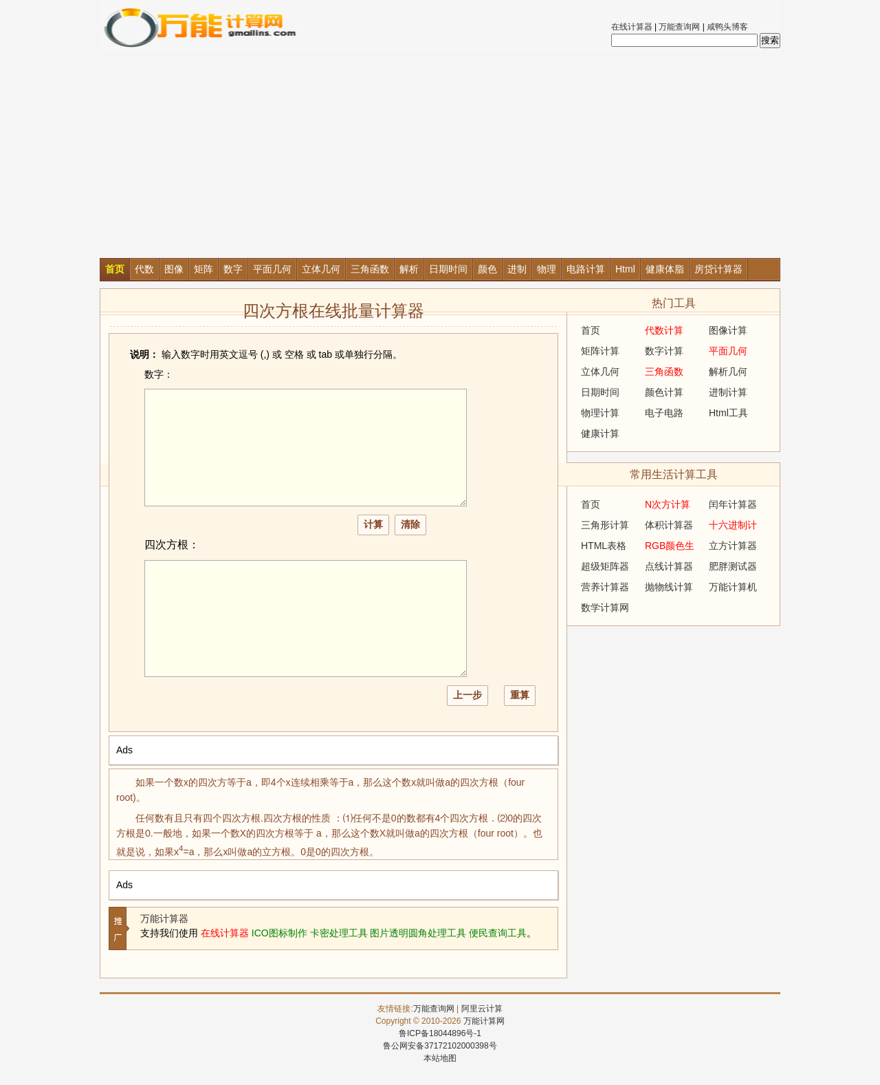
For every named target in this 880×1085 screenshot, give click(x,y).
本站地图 (440, 1058)
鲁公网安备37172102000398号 (439, 1046)
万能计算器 (164, 918)
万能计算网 (484, 1021)
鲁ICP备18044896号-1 (440, 1033)
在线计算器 (631, 27)
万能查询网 (679, 27)
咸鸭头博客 (727, 27)
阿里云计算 (482, 1008)
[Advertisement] (440, 154)
